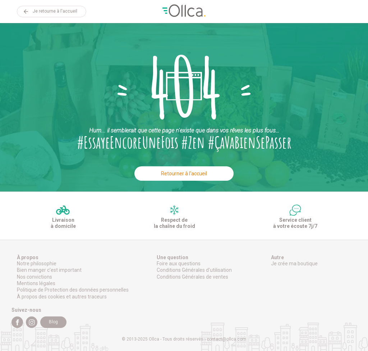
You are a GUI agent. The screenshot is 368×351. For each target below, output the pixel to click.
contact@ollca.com (226, 339)
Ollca (184, 11)
